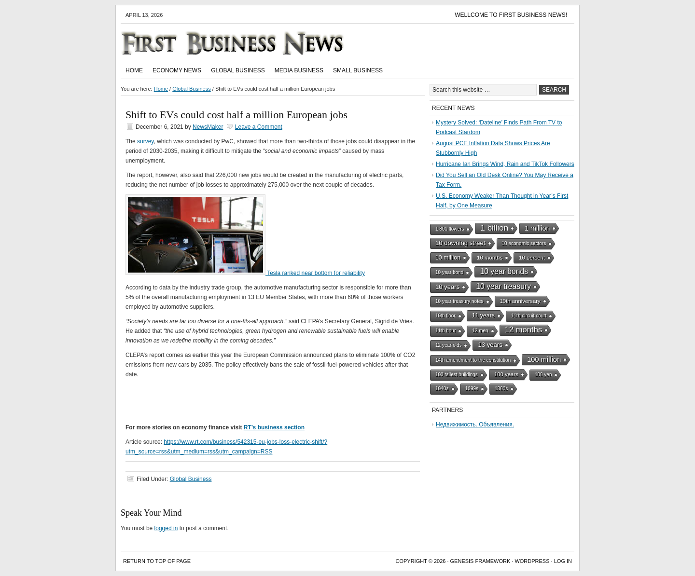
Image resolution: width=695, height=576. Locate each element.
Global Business (238, 70)
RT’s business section (274, 427)
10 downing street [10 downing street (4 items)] (460, 243)
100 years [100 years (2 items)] (506, 374)
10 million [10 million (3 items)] (447, 257)
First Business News (246, 43)
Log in (563, 561)
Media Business (299, 70)
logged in (166, 528)
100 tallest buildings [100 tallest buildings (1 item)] (456, 374)
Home (134, 70)
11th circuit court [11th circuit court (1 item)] (528, 315)
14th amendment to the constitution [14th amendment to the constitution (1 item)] (473, 360)
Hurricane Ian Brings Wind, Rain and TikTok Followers (505, 164)
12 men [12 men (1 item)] (480, 330)
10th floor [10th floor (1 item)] (445, 315)
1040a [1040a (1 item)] (442, 388)
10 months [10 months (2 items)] (489, 258)
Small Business (358, 70)
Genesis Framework (480, 561)
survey (145, 141)
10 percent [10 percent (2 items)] (532, 258)
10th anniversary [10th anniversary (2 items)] (520, 301)
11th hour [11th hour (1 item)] (445, 330)
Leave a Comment (258, 126)
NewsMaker (208, 126)
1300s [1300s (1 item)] (501, 388)
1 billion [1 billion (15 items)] (494, 228)
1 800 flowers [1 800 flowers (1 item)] (449, 229)
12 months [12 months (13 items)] (523, 329)
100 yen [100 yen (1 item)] (543, 374)
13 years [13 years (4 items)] (490, 344)
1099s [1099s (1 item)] (471, 388)
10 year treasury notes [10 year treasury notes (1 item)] (459, 301)
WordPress (531, 561)
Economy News (177, 70)
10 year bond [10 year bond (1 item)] (449, 272)
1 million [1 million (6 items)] (537, 228)
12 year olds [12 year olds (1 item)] (448, 345)
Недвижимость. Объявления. (475, 424)
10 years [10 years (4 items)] (447, 286)
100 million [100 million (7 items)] (544, 359)
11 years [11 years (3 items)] (483, 315)
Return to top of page (157, 561)
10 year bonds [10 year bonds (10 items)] (504, 271)
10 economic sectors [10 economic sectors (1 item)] (524, 243)
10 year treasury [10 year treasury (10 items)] (503, 286)
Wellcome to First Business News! (511, 15)
